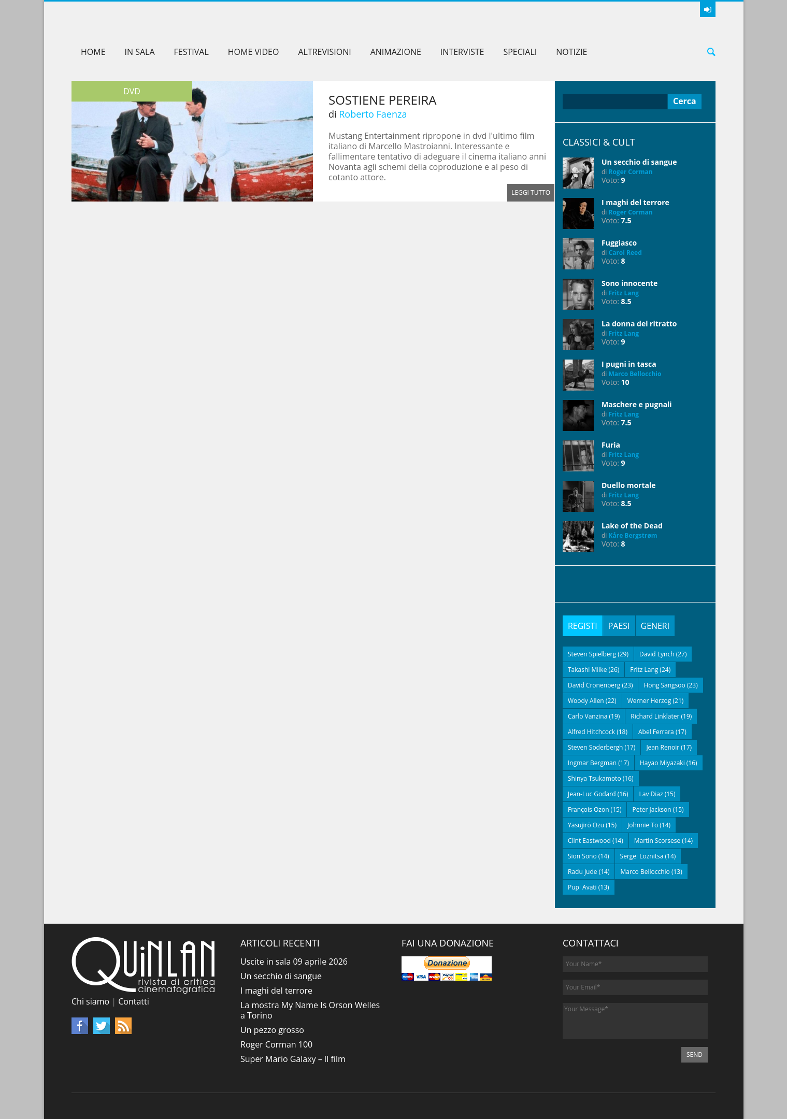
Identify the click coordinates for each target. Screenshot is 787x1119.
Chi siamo (90, 1001)
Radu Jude (582, 871)
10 (625, 382)
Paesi (619, 626)
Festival (191, 52)
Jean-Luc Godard (592, 794)
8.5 (626, 301)
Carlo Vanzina (587, 716)
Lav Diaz (651, 794)
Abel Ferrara (656, 731)
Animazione (395, 52)
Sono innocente (629, 283)
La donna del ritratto (639, 323)
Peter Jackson (651, 809)
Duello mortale (629, 485)
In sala (140, 52)
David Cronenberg (594, 685)
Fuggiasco (619, 243)
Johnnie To (642, 825)
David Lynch (657, 654)
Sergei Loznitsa (642, 856)
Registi (582, 626)
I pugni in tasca (629, 364)
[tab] (583, 625)
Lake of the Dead (632, 525)
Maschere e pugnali (637, 404)
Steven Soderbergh (595, 747)
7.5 (626, 220)
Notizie (571, 52)
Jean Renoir (662, 747)
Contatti (133, 1001)
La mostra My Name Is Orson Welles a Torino (310, 1010)
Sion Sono (582, 856)
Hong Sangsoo (664, 685)
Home (93, 52)
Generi (655, 626)
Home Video (253, 52)
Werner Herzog (649, 700)
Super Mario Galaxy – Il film (293, 1059)
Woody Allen (586, 700)
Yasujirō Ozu (586, 825)
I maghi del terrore (635, 202)
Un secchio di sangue (639, 162)
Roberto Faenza (373, 114)
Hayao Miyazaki (662, 762)
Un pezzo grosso (272, 1030)
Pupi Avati (582, 887)
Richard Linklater (655, 716)
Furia (611, 445)
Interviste (462, 52)
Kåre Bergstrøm (633, 535)
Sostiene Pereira (382, 99)
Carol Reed (625, 252)
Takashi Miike (587, 669)
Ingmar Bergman (592, 762)
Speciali (520, 52)
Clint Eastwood (589, 840)
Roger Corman (631, 171)
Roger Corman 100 (276, 1044)
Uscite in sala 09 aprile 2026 (294, 961)
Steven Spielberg (592, 654)
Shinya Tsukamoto (594, 778)
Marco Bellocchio (635, 373)
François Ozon (588, 809)
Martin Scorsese (657, 840)
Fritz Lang (624, 293)
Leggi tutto (530, 192)
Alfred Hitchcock (591, 731)
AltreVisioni (324, 52)
